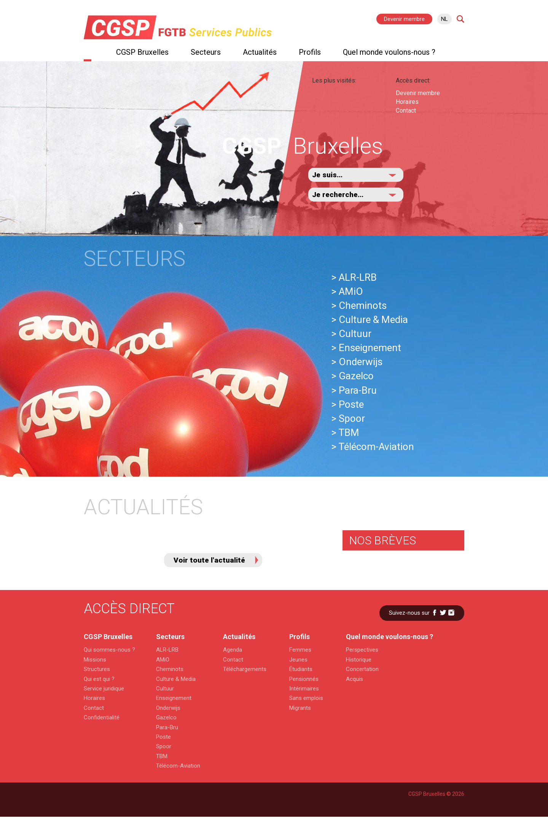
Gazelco (166, 717)
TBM (161, 756)
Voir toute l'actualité (209, 560)
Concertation (362, 669)
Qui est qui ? (99, 679)
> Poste (347, 404)
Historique (358, 659)
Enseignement (173, 698)
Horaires (407, 101)
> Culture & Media (369, 319)
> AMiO (347, 291)
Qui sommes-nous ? (108, 649)
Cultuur (165, 688)
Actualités (260, 52)
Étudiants (300, 669)
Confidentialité (101, 717)
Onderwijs (168, 707)
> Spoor (348, 418)
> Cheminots (359, 305)
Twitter (443, 612)
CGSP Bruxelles (142, 52)
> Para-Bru (354, 390)
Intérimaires (304, 688)
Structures (97, 669)
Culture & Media (176, 679)
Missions (95, 659)
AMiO (162, 659)
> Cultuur (351, 333)
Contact (406, 110)
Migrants (300, 707)
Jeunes (298, 659)
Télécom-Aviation (178, 765)
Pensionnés (304, 679)
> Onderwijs (356, 361)
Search (460, 19)
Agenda (232, 649)
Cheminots (169, 669)
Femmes (300, 649)
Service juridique (104, 688)
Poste (163, 736)
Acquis (354, 679)
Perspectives (362, 649)
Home (87, 54)
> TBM (345, 432)
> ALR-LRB (354, 277)
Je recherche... (337, 194)
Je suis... (327, 174)
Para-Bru (167, 727)
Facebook (434, 612)
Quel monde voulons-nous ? (389, 52)
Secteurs (206, 52)
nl (444, 19)
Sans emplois (306, 698)
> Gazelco (352, 376)
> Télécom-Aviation (372, 446)
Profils (310, 52)
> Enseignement (366, 347)
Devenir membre (404, 19)
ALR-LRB (167, 649)
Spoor (163, 746)
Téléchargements (244, 669)
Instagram (451, 612)
